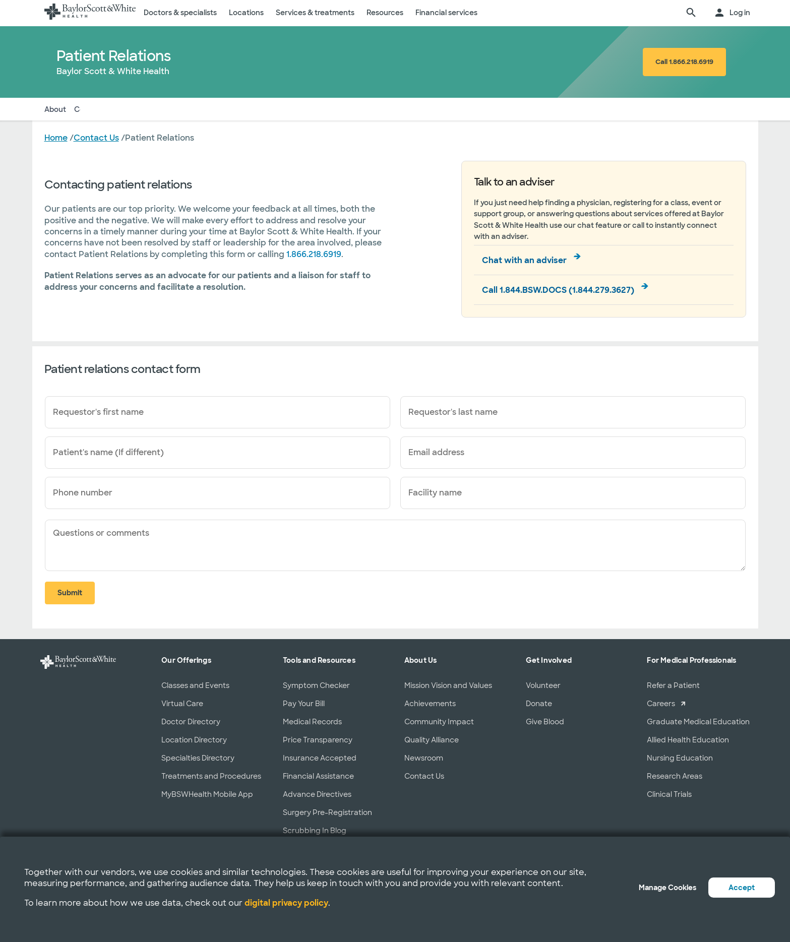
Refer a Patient (673, 685)
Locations (246, 12)
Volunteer (543, 685)
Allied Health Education (688, 739)
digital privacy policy (286, 903)
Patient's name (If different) (108, 452)
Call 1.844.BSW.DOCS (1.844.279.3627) (558, 290)
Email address (436, 452)
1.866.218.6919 (313, 254)
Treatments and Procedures (211, 776)
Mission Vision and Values (448, 685)
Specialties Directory (197, 758)
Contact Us (424, 776)
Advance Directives (317, 794)
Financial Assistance (318, 776)
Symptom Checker (316, 685)
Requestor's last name (453, 412)
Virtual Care (182, 703)
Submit (69, 592)
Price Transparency (317, 739)
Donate (539, 703)
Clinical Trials (669, 794)
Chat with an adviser (524, 260)
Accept (741, 887)
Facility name (435, 492)
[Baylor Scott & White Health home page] (90, 13)
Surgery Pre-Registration (327, 812)
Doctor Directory (190, 721)
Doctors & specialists (180, 12)
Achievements (430, 703)
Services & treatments (315, 12)
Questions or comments (101, 533)
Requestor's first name (98, 412)
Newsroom (423, 758)
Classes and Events (195, 685)
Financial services (446, 12)
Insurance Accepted (319, 758)
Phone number (82, 492)
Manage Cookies (667, 887)
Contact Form (103, 108)
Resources (385, 12)
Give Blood (545, 721)
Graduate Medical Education (698, 721)
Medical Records (312, 721)
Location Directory (194, 739)
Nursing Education (680, 758)
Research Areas (674, 776)
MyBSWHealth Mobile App (207, 794)
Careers (661, 703)
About (55, 108)
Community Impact (439, 721)
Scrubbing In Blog (314, 830)
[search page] (691, 13)
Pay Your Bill (304, 703)
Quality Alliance (431, 739)
